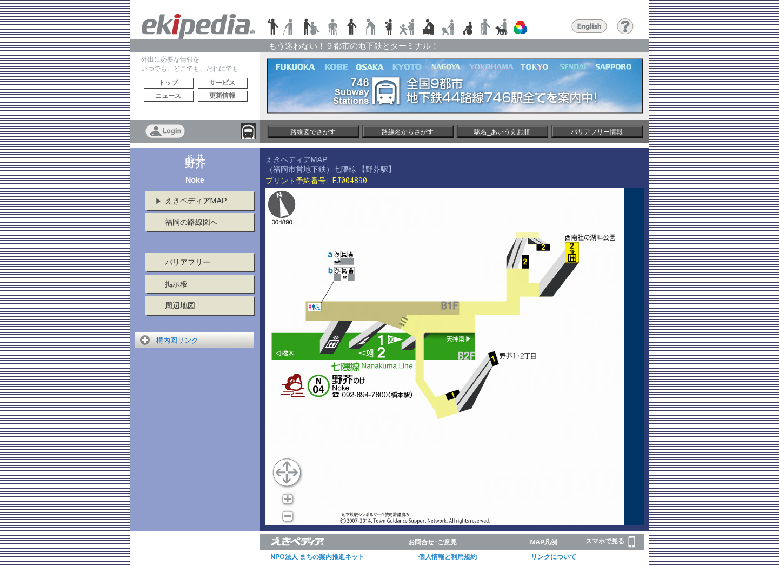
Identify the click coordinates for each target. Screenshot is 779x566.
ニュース (168, 95)
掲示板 (176, 283)
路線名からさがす (408, 132)
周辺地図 (180, 305)
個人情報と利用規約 (447, 557)
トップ (168, 82)
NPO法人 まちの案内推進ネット (317, 557)
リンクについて (553, 557)
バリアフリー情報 (597, 132)
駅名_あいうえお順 (502, 132)
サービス (222, 82)
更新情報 (222, 95)
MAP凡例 (544, 542)
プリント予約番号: (316, 180)
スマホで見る (610, 542)
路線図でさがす (313, 132)
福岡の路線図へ (191, 222)
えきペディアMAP (196, 200)
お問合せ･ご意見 (432, 542)
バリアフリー (187, 262)
